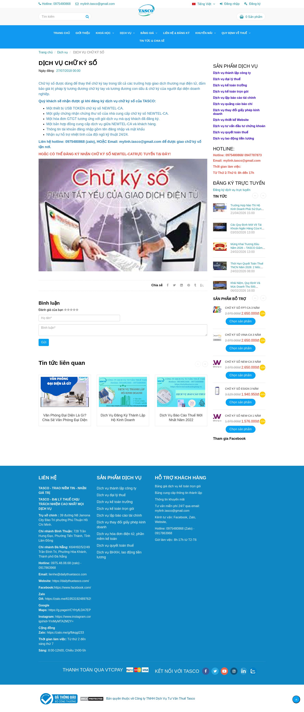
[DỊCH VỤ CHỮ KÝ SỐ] (105, 154)
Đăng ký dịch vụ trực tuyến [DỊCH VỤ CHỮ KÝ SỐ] (231, 190)
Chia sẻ (156, 285)
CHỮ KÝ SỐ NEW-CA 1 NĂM (243, 415)
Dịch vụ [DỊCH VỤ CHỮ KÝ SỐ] (62, 52)
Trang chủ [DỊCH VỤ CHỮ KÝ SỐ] (46, 52)
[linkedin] (243, 671)
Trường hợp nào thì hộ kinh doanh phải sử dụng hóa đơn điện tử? (247, 209)
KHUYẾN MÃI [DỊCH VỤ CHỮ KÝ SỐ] (204, 33)
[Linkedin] (181, 285)
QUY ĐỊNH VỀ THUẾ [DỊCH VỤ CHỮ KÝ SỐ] (235, 33)
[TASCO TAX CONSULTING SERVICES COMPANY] (70, 581)
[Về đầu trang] (296, 699)
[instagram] (234, 671)
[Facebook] (167, 285)
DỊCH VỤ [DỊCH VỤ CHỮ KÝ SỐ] (126, 33)
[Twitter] (174, 285)
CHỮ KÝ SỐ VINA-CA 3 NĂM (243, 334)
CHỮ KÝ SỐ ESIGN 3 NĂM (241, 388)
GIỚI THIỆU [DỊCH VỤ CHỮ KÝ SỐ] (83, 33)
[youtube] (224, 671)
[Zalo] (203, 285)
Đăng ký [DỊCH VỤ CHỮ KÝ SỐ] (252, 3)
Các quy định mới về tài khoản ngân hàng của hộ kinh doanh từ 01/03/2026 (247, 228)
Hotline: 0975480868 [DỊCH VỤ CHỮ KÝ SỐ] (56, 3)
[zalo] (253, 671)
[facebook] (205, 671)
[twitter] (215, 671)
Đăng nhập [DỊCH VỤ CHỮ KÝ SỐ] (230, 3)
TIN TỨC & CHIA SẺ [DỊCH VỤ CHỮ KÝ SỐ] (152, 40)
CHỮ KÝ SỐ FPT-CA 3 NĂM (242, 307)
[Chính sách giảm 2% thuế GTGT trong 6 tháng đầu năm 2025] (64, 520)
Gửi (43, 342)
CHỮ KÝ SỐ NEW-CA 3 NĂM (243, 361)
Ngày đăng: (46, 70)
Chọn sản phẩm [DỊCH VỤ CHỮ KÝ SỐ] (241, 321)
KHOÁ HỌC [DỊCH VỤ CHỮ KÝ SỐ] (103, 33)
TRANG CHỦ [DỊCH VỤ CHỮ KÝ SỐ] (62, 33)
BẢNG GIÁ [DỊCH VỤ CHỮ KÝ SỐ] (148, 33)
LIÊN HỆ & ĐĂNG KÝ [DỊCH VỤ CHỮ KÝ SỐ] (176, 33)
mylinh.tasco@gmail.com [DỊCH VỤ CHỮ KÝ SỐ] (95, 3)
